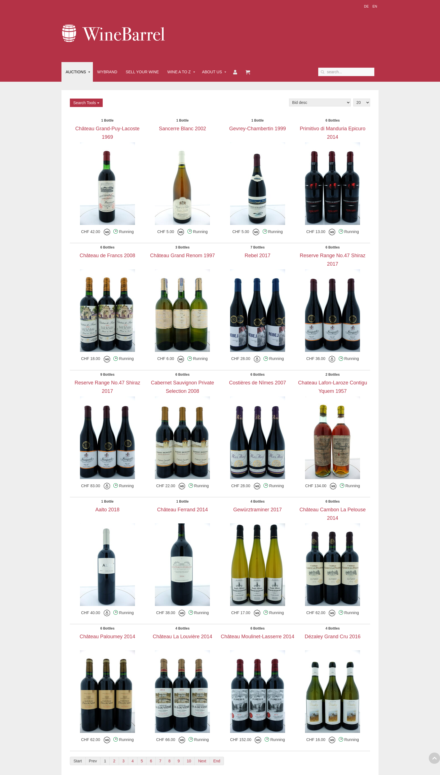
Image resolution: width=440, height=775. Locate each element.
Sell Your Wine (142, 72)
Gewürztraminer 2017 (257, 509)
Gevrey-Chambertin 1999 (257, 128)
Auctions (76, 72)
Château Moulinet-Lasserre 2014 (257, 636)
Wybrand (107, 72)
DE (367, 6)
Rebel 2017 (258, 255)
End (216, 761)
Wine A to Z (179, 72)
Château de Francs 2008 (107, 255)
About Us (212, 72)
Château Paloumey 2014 (107, 636)
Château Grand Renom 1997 (182, 255)
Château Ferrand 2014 (182, 509)
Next (202, 761)
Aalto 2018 (107, 509)
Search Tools (86, 103)
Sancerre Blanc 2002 (182, 128)
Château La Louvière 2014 (182, 636)
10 (189, 761)
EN (374, 6)
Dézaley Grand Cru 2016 (333, 636)
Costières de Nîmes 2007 (257, 383)
